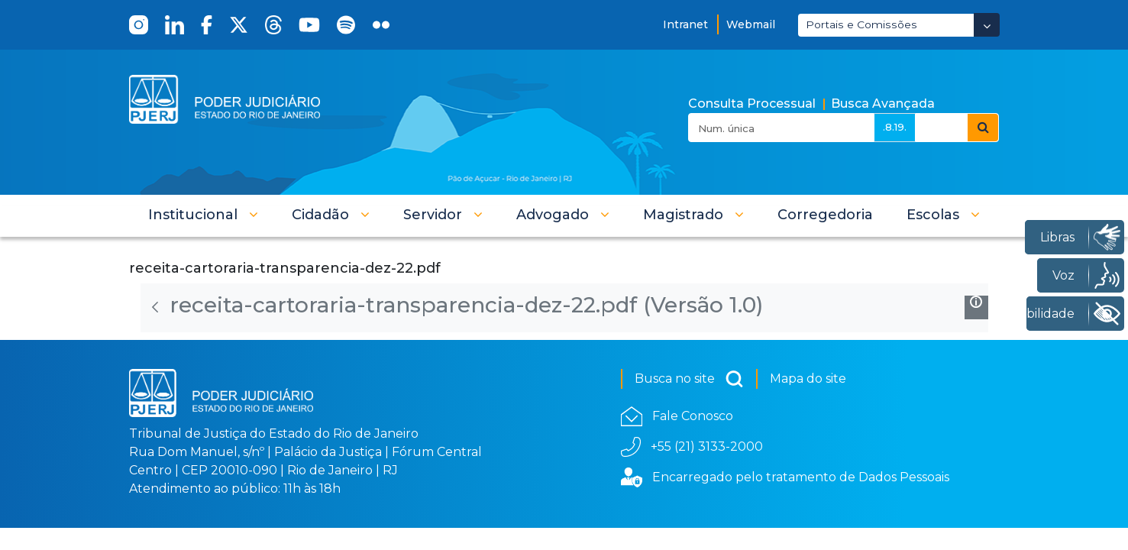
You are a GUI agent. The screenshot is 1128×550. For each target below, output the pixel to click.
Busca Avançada (883, 103)
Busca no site (689, 379)
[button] (203, 214)
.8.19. (895, 127)
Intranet (685, 24)
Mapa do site (808, 378)
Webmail (750, 24)
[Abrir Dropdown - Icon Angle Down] (987, 25)
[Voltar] (155, 307)
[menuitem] (825, 214)
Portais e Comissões (861, 24)
